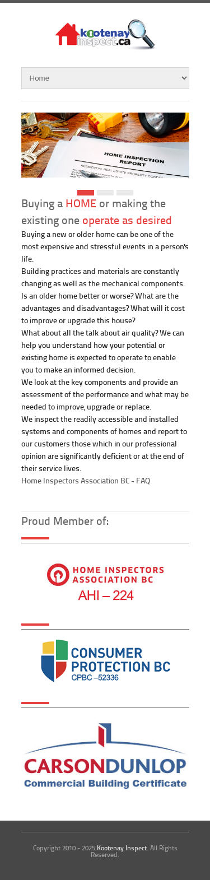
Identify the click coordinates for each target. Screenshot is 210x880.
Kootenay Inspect (122, 848)
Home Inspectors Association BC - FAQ (85, 480)
